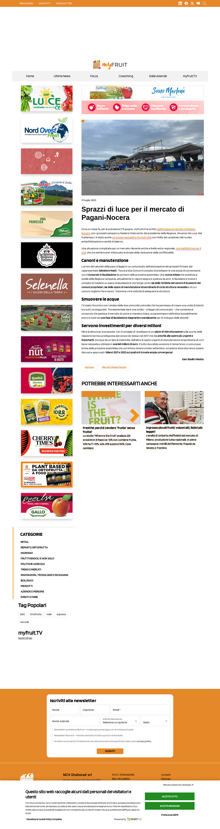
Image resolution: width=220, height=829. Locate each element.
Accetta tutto (170, 796)
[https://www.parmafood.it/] (46, 414)
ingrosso (61, 614)
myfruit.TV (190, 76)
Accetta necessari (170, 806)
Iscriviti (110, 751)
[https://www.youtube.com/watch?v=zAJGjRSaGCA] (46, 477)
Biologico (27, 580)
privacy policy (144, 741)
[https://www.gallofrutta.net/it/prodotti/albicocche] (46, 508)
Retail (25, 542)
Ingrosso (27, 553)
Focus (94, 76)
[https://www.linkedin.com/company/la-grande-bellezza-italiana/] (46, 258)
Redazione (26, 3)
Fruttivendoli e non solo (37, 558)
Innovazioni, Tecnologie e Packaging (44, 575)
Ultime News (62, 76)
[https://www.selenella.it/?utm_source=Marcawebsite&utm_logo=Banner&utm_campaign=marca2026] (46, 289)
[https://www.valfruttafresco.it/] (46, 226)
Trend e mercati (31, 569)
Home (30, 76)
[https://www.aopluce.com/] (46, 101)
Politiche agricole (33, 564)
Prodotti (27, 586)
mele (49, 614)
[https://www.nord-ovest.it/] (46, 132)
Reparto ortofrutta (34, 547)
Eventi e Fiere (29, 597)
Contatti (165, 774)
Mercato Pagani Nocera (114, 367)
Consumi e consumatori (98, 394)
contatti (44, 3)
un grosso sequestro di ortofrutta (131, 237)
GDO (22, 614)
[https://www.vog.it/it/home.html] (46, 320)
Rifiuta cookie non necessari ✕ (178, 784)
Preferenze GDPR (169, 815)
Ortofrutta (35, 614)
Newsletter (64, 3)
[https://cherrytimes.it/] (46, 446)
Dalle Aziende (158, 76)
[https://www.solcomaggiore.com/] (46, 164)
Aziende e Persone (32, 591)
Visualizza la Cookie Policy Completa (44, 819)
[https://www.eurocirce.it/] (46, 195)
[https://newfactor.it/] (46, 352)
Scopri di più (25, 638)
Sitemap (165, 778)
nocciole (24, 622)
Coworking (126, 76)
